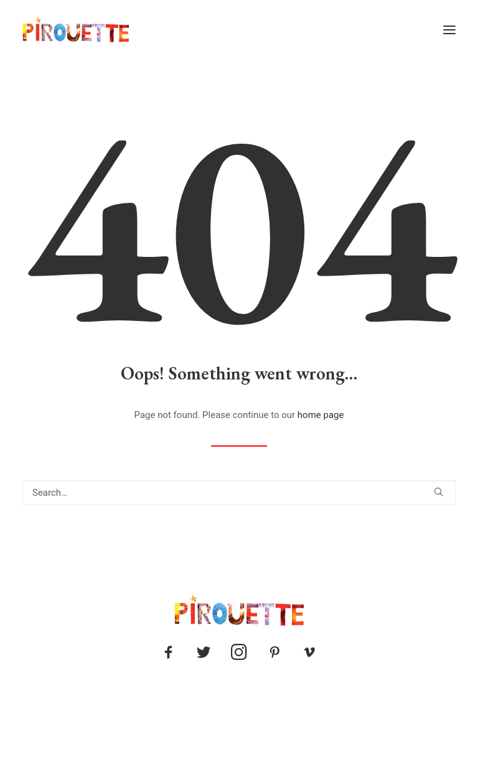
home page (321, 414)
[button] (449, 30)
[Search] (239, 492)
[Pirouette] (75, 30)
